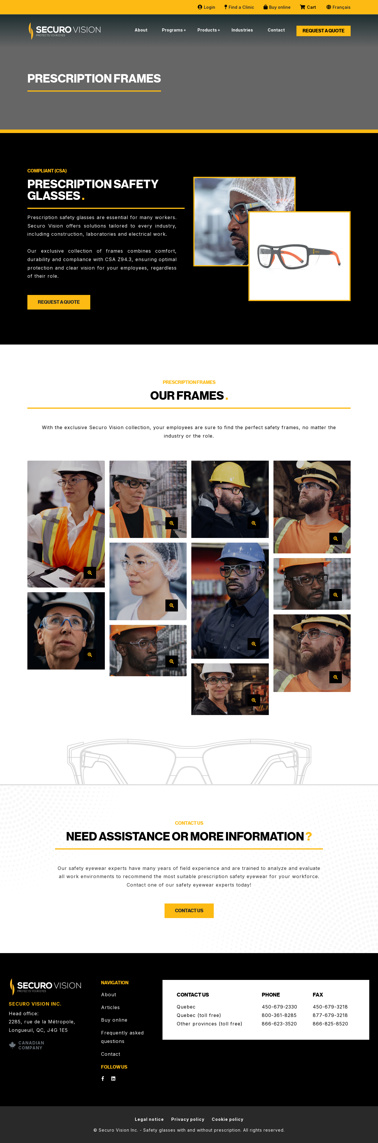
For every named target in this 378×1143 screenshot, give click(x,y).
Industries (242, 29)
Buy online (277, 7)
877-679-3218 (330, 1015)
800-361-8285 (279, 1015)
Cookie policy (227, 1119)
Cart (308, 7)
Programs (172, 29)
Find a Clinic (239, 7)
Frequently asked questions (122, 1037)
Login (206, 7)
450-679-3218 (330, 1007)
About (141, 29)
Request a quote (324, 31)
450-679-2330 (279, 1007)
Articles (110, 1007)
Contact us (189, 911)
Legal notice (149, 1119)
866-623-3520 (279, 1024)
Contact (276, 29)
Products (207, 29)
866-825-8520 (330, 1024)
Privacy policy (187, 1119)
